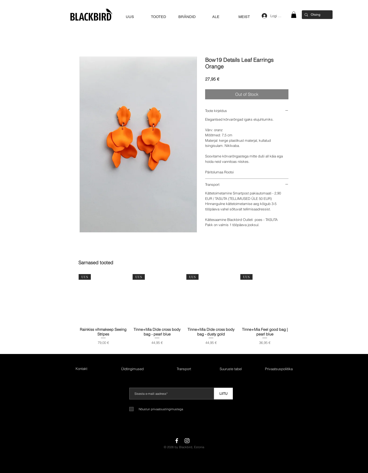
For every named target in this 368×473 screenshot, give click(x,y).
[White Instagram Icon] (187, 440)
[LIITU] (223, 393)
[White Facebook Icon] (176, 440)
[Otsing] (317, 14)
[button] (293, 14)
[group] (184, 312)
